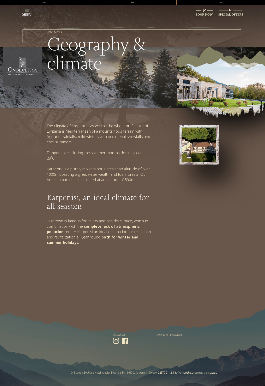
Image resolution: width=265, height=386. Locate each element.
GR (44, 2)
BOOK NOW (204, 14)
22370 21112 (165, 373)
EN (132, 2)
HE (221, 2)
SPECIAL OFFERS (230, 14)
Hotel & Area (54, 32)
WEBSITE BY (206, 373)
